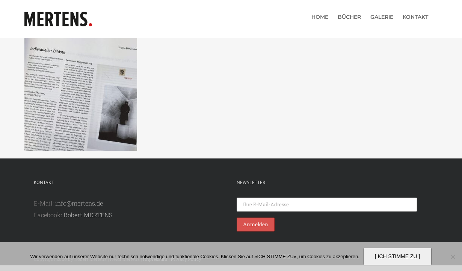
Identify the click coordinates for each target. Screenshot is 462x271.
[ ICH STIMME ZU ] (397, 256)
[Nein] (452, 256)
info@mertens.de (79, 203)
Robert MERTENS (87, 215)
